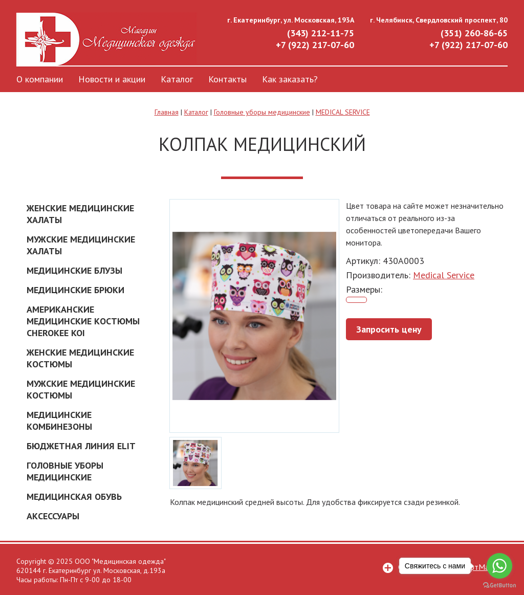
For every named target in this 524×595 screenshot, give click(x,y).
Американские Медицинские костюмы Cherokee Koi (83, 321)
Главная (167, 112)
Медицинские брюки (75, 290)
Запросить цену (389, 329)
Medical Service (443, 275)
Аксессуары (53, 516)
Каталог (177, 79)
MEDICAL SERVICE (343, 112)
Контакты (227, 79)
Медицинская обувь (74, 496)
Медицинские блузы (74, 270)
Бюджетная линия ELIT (81, 446)
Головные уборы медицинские (262, 112)
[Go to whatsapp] (499, 566)
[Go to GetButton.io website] (499, 585)
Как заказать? (290, 79)
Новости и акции (111, 79)
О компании (39, 79)
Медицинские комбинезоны (59, 420)
